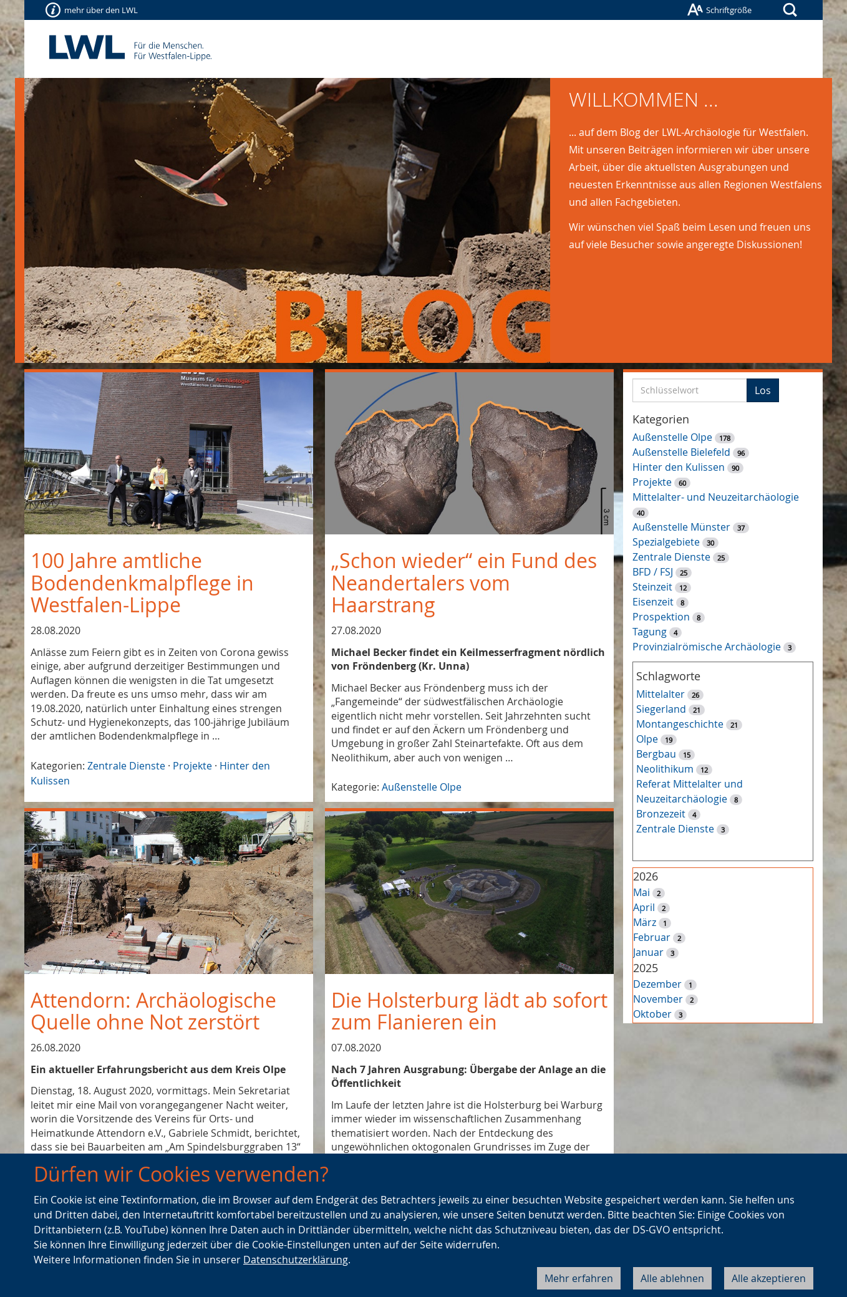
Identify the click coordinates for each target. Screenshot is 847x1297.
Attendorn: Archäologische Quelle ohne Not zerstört (153, 1010)
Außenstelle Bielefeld (681, 452)
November (658, 999)
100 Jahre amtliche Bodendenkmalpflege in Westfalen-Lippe (142, 582)
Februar (651, 937)
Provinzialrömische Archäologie (706, 646)
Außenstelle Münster (681, 527)
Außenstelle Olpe (422, 787)
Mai (641, 892)
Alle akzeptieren (769, 1278)
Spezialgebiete (666, 542)
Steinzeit (652, 587)
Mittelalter (660, 694)
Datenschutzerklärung (295, 1259)
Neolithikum (665, 769)
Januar (648, 952)
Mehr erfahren (578, 1278)
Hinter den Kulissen (678, 467)
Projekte (192, 766)
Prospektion (661, 617)
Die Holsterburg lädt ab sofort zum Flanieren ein (469, 1010)
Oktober (652, 1014)
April (644, 907)
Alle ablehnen (672, 1278)
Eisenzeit (653, 602)
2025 (645, 967)
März (644, 922)
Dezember (657, 984)
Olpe (647, 739)
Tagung (649, 632)
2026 (645, 876)
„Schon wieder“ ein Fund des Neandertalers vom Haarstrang (464, 582)
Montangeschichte (680, 724)
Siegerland (661, 709)
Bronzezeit (660, 814)
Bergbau (656, 754)
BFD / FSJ (652, 572)
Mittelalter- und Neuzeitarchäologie (715, 497)
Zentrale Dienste (126, 766)
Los (763, 390)
